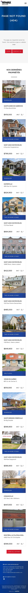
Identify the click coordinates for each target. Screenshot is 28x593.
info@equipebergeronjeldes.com (14, 572)
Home (8, 51)
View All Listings (14, 551)
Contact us (17, 51)
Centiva (16, 591)
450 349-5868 (9, 569)
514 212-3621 (9, 571)
